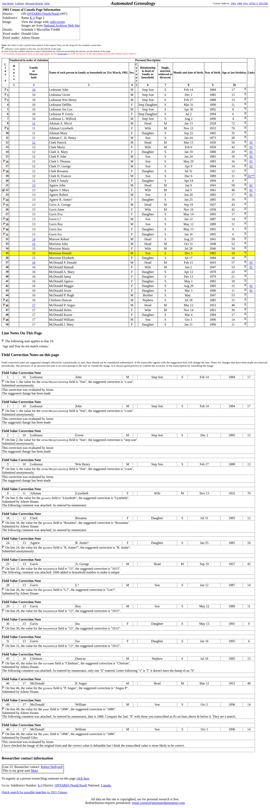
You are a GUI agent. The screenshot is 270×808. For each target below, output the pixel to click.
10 (33, 89)
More (34, 770)
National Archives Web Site (62, 25)
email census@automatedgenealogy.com (158, 803)
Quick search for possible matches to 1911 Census (34, 792)
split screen (57, 22)
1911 (245, 3)
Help (47, 3)
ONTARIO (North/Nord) (43, 13)
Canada (106, 785)
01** (251, 176)
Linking (19, 3)
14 (33, 239)
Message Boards (34, 3)
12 (33, 142)
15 (33, 244)
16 (33, 262)
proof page (62, 53)
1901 (233, 3)
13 (33, 185)
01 (251, 142)
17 (33, 305)
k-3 (40, 785)
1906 (239, 3)
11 (33, 123)
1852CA (253, 3)
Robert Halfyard (51, 767)
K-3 (32, 17)
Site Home (8, 3)
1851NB (263, 3)
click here (83, 778)
